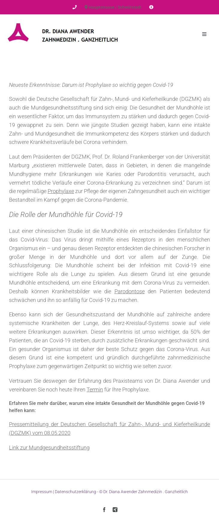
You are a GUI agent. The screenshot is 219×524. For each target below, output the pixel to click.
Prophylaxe (61, 191)
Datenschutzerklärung (75, 491)
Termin (95, 389)
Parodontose (129, 291)
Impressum (41, 491)
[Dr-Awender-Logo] (62, 21)
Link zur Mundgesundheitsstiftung (49, 447)
